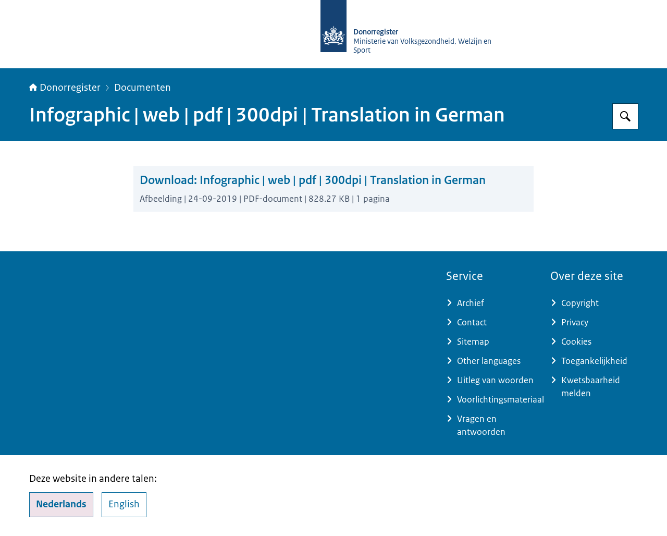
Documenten (142, 87)
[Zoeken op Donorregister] (625, 116)
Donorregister (65, 87)
